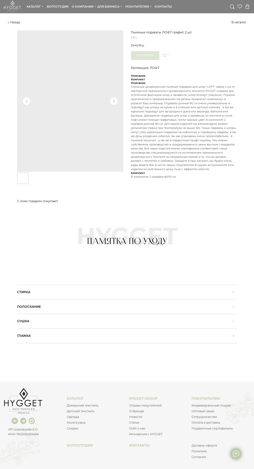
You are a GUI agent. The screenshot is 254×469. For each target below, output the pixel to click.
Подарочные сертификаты (212, 428)
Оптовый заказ (203, 411)
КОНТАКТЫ (139, 445)
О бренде (136, 411)
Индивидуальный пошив (211, 405)
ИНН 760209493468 (23, 434)
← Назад (14, 22)
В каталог (238, 22)
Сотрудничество (204, 417)
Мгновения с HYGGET (146, 434)
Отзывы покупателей (145, 405)
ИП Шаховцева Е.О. (23, 429)
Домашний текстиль (82, 405)
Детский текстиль (80, 411)
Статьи (134, 422)
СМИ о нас (137, 428)
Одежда (73, 417)
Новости (135, 417)
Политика (199, 451)
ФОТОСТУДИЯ (80, 445)
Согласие (199, 457)
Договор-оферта (204, 445)
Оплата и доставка (206, 422)
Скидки (72, 428)
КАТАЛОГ (75, 398)
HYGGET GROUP (143, 398)
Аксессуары (76, 422)
